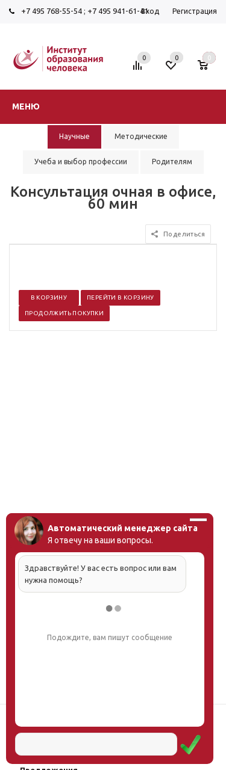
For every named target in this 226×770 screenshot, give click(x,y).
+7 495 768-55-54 (51, 11)
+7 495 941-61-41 (117, 11)
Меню (26, 106)
